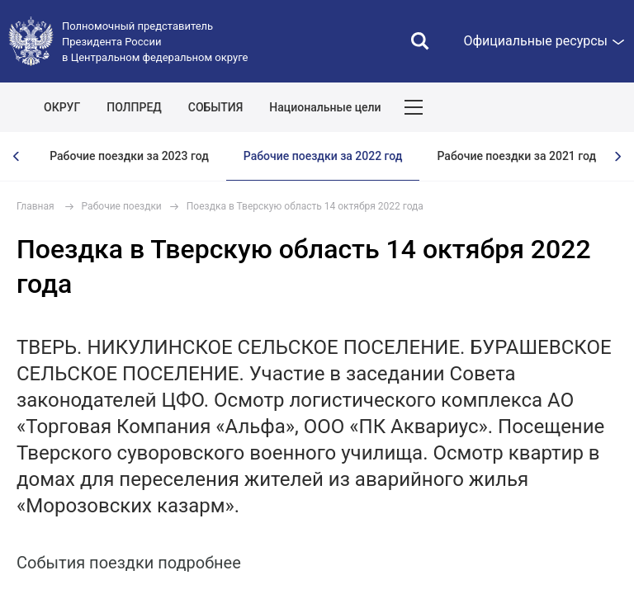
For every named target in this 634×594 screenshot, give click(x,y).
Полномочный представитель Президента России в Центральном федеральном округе (155, 42)
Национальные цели (325, 107)
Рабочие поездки (122, 206)
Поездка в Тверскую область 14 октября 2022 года (305, 206)
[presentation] (16, 156)
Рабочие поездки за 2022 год (323, 156)
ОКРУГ (62, 107)
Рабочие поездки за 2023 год (129, 156)
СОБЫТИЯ (216, 107)
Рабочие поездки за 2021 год (516, 156)
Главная (35, 206)
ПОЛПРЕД (134, 107)
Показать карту (572, 107)
